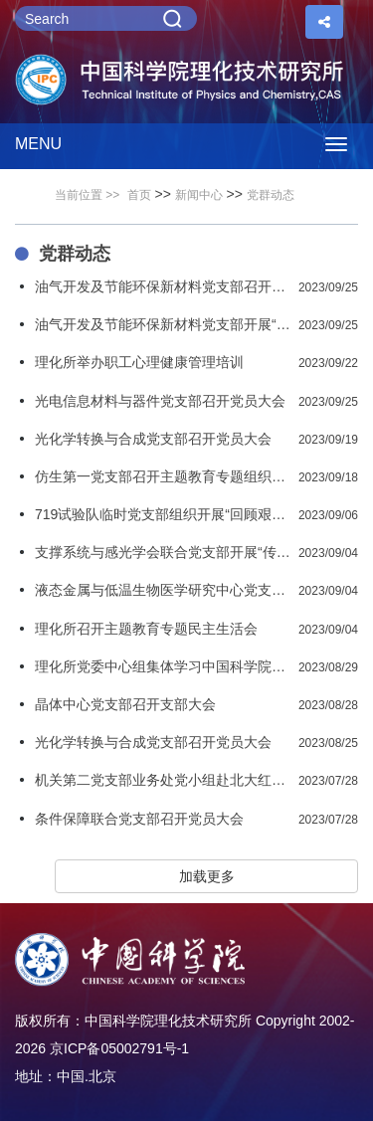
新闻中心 (199, 195)
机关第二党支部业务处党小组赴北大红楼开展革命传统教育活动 (162, 780)
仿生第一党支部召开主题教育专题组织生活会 (162, 476)
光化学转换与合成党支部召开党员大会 (153, 439)
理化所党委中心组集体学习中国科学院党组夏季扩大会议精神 (162, 666)
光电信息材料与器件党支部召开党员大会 (160, 401)
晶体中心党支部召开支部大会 (125, 704)
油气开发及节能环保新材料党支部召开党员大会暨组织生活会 (162, 286)
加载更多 (207, 876)
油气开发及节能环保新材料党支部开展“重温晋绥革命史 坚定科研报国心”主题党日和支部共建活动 (162, 324)
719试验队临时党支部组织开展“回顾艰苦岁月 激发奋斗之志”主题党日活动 (162, 514)
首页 (139, 195)
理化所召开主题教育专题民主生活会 (146, 629)
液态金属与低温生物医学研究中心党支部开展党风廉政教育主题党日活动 (162, 590)
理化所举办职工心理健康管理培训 (139, 362)
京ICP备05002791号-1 (119, 1048)
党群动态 (270, 195)
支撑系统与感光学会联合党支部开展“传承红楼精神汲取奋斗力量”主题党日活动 (162, 552)
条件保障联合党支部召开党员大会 (139, 819)
